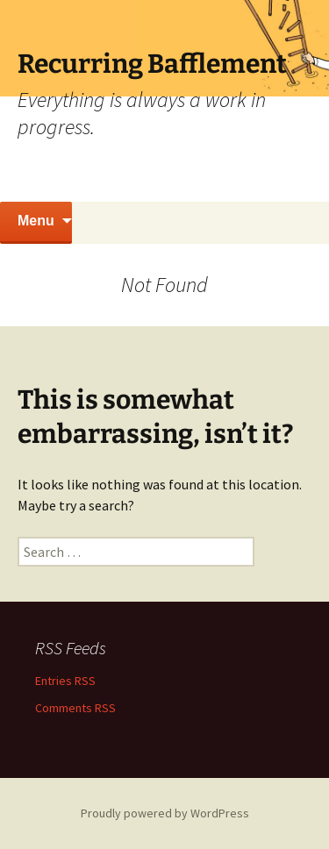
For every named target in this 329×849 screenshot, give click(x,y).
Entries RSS (65, 680)
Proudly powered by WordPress (165, 813)
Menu (36, 220)
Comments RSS (75, 708)
